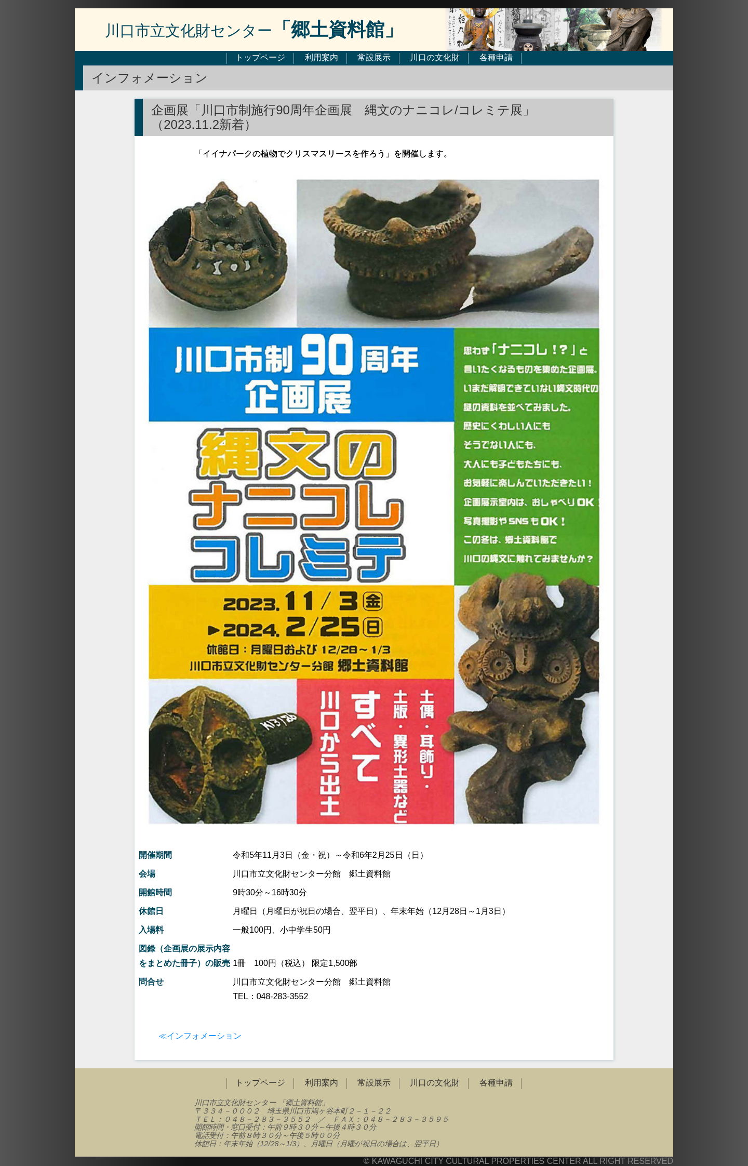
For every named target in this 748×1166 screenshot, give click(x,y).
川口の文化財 (435, 58)
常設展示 (374, 58)
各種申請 (496, 58)
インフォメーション (204, 1035)
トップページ (260, 58)
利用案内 (321, 58)
